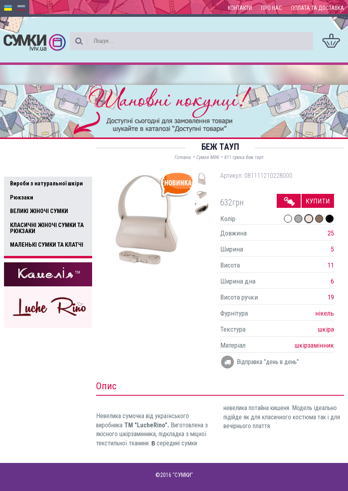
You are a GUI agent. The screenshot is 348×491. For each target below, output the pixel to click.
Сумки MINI (207, 157)
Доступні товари (37, 150)
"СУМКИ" (183, 475)
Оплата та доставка (317, 8)
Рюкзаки (21, 197)
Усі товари (28, 167)
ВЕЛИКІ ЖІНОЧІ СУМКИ (39, 211)
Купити (318, 201)
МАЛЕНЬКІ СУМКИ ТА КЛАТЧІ (46, 244)
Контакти (240, 8)
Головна (183, 157)
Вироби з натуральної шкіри (46, 183)
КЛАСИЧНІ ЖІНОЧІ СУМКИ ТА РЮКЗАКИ (47, 228)
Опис (106, 386)
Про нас (271, 8)
